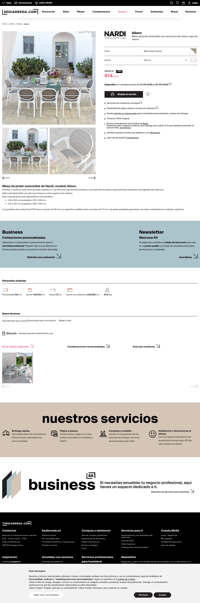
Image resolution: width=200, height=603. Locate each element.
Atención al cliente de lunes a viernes (19, 535)
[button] (25, 151)
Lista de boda (127, 540)
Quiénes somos (49, 535)
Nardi (145, 123)
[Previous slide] (6, 386)
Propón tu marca (49, 545)
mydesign (11, 561)
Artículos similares (144, 346)
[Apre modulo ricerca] (171, 3)
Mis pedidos (166, 538)
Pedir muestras (128, 544)
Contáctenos (132, 138)
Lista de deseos (168, 545)
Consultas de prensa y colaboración (58, 542)
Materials (11, 333)
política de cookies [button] (126, 579)
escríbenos (125, 128)
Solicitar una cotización (41, 257)
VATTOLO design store (12, 545)
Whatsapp (155, 133)
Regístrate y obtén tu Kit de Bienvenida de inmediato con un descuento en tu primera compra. (156, 563)
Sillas (66, 12)
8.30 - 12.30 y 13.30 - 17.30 (14, 538)
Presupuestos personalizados (134, 547)
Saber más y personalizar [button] (46, 595)
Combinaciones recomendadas (86, 346)
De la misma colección (15, 346)
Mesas (81, 12)
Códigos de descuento (171, 542)
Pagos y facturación (90, 542)
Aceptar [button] (162, 595)
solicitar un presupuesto (125, 113)
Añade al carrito (123, 94)
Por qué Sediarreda (51, 538)
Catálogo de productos (52, 561)
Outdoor (122, 12)
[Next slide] (92, 177)
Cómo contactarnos (11, 542)
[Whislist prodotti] (177, 3)
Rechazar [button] (143, 595)
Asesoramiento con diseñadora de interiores (137, 536)
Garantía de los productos (93, 538)
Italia (8, 3)
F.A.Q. (84, 548)
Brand (174, 12)
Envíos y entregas (90, 545)
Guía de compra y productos (94, 535)
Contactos (9, 531)
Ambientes (157, 12)
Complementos (101, 12)
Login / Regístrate (169, 535)
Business (191, 12)
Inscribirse (185, 257)
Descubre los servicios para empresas (170, 492)
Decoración (48, 12)
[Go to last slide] (6, 177)
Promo (139, 12)
